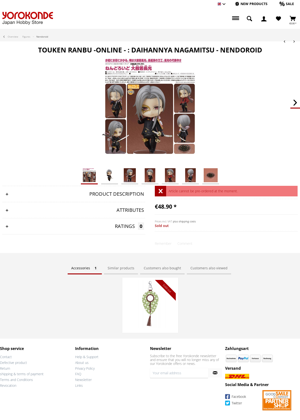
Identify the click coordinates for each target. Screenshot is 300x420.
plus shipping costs (184, 221)
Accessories (84, 268)
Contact (6, 357)
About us (82, 362)
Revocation (8, 385)
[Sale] (286, 3)
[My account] (263, 19)
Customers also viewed (209, 268)
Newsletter (83, 379)
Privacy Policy (85, 368)
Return (5, 368)
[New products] (251, 3)
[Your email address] (179, 373)
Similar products (121, 268)
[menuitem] (251, 4)
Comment (184, 243)
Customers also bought (162, 268)
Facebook (235, 397)
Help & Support (86, 357)
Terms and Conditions (16, 379)
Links (79, 385)
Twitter (233, 404)
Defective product (13, 362)
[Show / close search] (249, 19)
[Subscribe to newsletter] (215, 373)
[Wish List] (278, 19)
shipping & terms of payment (22, 374)
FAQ (78, 374)
